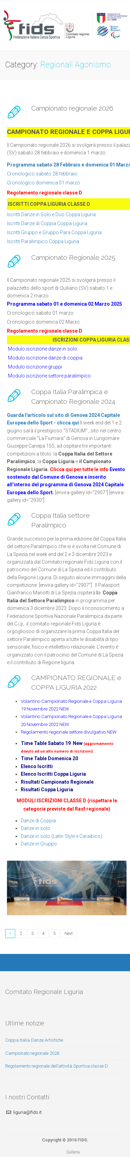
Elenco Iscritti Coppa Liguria (53, 774)
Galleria (73, 1152)
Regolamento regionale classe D (44, 192)
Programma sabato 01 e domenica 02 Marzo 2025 (64, 304)
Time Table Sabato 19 (46, 743)
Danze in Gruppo (39, 844)
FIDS (82, 1140)
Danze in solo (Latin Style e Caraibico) (61, 836)
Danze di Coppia (38, 820)
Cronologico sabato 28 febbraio (42, 173)
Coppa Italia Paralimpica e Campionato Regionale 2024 (73, 396)
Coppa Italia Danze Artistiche (34, 1040)
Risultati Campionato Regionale (57, 782)
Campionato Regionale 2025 (73, 257)
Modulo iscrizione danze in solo (42, 349)
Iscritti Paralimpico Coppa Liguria (43, 241)
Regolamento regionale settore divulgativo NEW (68, 732)
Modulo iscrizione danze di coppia (45, 358)
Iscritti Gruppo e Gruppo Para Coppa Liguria (54, 232)
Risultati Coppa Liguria (47, 789)
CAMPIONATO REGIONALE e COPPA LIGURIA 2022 (76, 682)
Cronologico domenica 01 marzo (43, 182)
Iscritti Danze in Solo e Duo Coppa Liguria (51, 214)
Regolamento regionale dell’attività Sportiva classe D (56, 1066)
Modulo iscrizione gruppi (35, 367)
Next (68, 933)
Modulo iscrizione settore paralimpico (49, 376)
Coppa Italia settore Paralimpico (60, 519)
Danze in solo (35, 828)
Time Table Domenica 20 (49, 758)
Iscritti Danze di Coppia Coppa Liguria (47, 223)
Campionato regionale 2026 (72, 108)
